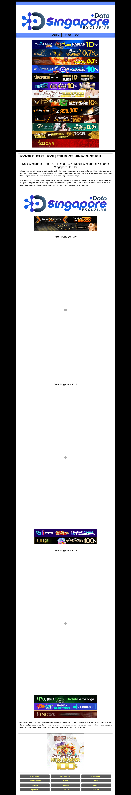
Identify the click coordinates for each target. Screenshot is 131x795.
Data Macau (65, 785)
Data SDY (35, 785)
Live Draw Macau (35, 781)
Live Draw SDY (96, 776)
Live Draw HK (34, 776)
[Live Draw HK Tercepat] (65, 752)
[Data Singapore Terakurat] (65, 44)
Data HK (65, 781)
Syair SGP (34, 790)
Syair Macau (96, 790)
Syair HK (96, 785)
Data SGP (96, 781)
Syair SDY (65, 790)
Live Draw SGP (65, 776)
